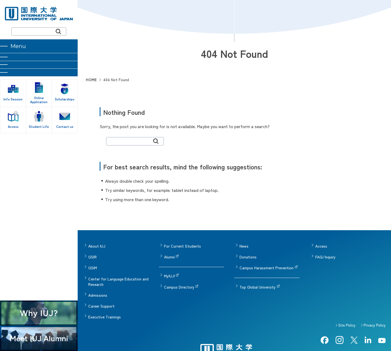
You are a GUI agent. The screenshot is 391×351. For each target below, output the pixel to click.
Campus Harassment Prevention (266, 261)
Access (321, 245)
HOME (91, 79)
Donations (248, 253)
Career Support (101, 291)
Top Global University (257, 277)
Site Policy (346, 306)
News (243, 245)
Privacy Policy (375, 306)
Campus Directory (179, 277)
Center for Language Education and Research (118, 272)
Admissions (97, 283)
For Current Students (182, 245)
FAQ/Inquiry (325, 253)
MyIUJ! (169, 269)
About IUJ (96, 245)
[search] (39, 31)
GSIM (92, 261)
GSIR (92, 253)
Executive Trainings (104, 299)
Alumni (169, 253)
